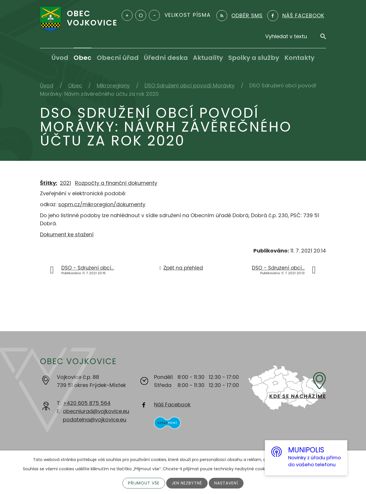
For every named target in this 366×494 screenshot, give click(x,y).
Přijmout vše (144, 483)
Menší (154, 15)
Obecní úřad (118, 57)
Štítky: (48, 183)
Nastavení (226, 483)
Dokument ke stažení (67, 234)
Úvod (60, 57)
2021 (65, 183)
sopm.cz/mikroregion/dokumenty (101, 204)
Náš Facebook (172, 404)
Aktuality (208, 57)
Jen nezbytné (187, 483)
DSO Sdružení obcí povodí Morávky (189, 85)
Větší (127, 15)
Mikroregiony (113, 85)
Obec (83, 57)
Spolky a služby (253, 57)
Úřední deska (166, 57)
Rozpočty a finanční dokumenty (116, 183)
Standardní (140, 15)
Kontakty (299, 57)
